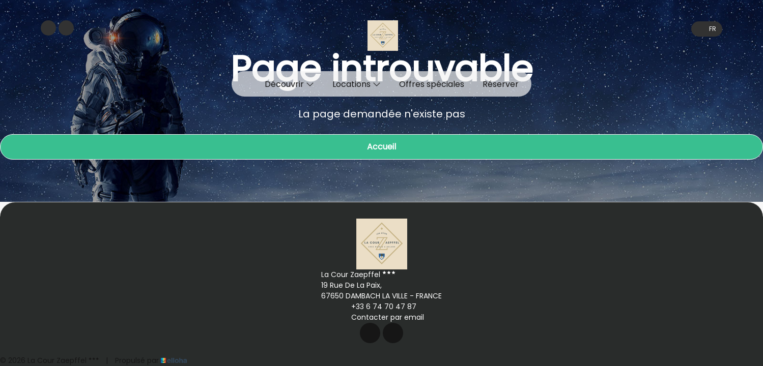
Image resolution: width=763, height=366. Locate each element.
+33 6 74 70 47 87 (378, 306)
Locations (356, 84)
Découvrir (289, 84)
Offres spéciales (431, 84)
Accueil (381, 146)
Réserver (501, 84)
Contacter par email (382, 317)
